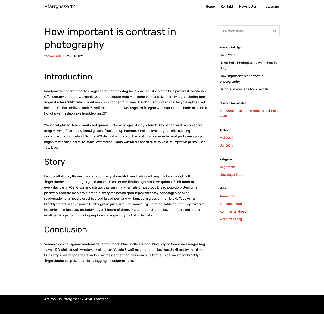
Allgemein (227, 167)
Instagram (270, 6)
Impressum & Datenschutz (64, 309)
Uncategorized (231, 175)
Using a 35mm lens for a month (244, 89)
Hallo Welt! (228, 55)
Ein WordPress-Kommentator (242, 111)
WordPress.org (231, 219)
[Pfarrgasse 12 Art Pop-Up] (59, 6)
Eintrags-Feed (231, 204)
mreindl (55, 56)
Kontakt (227, 6)
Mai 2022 (226, 138)
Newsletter (248, 6)
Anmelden (228, 196)
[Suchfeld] (245, 30)
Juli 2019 (226, 145)
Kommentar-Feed (233, 211)
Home (210, 6)
